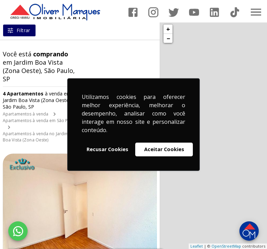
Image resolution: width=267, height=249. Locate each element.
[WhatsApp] (18, 231)
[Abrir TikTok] (235, 12)
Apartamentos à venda (25, 114)
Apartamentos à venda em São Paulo (40, 120)
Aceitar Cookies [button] (164, 149)
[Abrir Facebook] (133, 12)
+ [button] (168, 29)
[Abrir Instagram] (153, 12)
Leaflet (196, 246)
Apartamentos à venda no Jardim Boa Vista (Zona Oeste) (36, 137)
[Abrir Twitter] (174, 12)
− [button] (168, 38)
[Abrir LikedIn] (214, 12)
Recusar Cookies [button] (107, 149)
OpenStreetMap (226, 246)
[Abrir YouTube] (194, 12)
